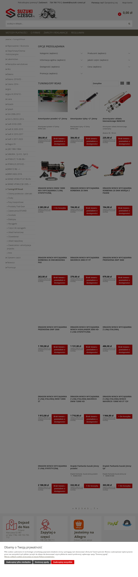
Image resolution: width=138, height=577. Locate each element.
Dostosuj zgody (42, 562)
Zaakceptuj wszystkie (62, 562)
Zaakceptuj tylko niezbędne (18, 562)
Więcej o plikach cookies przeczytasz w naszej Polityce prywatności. (29, 557)
